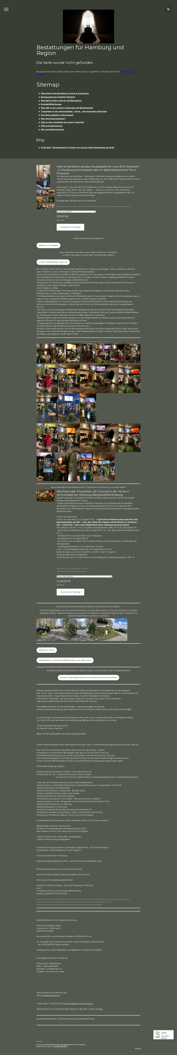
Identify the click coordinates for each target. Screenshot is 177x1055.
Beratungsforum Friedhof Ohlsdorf (58, 97)
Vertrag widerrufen (60, 1046)
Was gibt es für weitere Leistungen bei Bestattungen (67, 108)
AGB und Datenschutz (51, 126)
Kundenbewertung (51, 995)
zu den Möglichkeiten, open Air (53, 262)
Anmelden (138, 1048)
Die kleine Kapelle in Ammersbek (57, 115)
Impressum (39, 1044)
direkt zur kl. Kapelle (48, 245)
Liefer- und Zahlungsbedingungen (67, 1044)
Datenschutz (82, 1044)
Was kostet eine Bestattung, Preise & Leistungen (65, 93)
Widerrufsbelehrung (50, 1044)
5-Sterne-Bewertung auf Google (78, 1004)
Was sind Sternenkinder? (53, 119)
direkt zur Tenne (46, 650)
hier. (101, 1009)
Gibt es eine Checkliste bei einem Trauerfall (62, 122)
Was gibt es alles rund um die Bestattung (61, 101)
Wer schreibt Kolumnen (52, 129)
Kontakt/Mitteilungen (51, 104)
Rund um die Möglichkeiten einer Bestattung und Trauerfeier (88, 677)
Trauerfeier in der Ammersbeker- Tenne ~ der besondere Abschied (74, 111)
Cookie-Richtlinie (41, 1046)
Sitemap (49, 1046)
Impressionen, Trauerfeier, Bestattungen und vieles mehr (65, 660)
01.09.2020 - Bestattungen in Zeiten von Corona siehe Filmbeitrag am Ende (77, 148)
